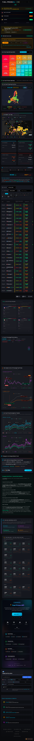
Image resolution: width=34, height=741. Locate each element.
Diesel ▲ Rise (24, 193)
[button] (12, 125)
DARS (10, 712)
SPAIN (21, 307)
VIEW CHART (28, 470)
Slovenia (9, 284)
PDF (24, 296)
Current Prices (28, 8)
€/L (15, 4)
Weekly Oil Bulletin (5, 510)
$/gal (18, 4)
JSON (30, 296)
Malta (9, 264)
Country (8, 201)
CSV (18, 296)
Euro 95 (29, 87)
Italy (9, 251)
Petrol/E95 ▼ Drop (18, 193)
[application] (17, 65)
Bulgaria (9, 211)
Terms (28, 689)
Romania (9, 277)
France (9, 234)
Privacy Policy (25, 689)
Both (8, 196)
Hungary (9, 244)
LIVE (12, 234)
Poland (9, 270)
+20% (15, 42)
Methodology (27, 729)
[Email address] (12, 677)
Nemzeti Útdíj (13, 712)
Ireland (9, 247)
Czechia (9, 221)
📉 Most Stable (4, 196)
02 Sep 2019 (7, 32)
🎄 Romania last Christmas (5, 171)
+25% (20, 42)
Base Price (5, 42)
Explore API (17, 614)
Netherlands (10, 267)
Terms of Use (9, 731)
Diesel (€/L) (27, 201)
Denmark (10, 224)
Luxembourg (10, 260)
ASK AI (30, 167)
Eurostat (7, 702)
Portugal (9, 274)
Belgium (9, 208)
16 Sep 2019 (14, 32)
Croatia (9, 214)
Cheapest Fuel (17, 729)
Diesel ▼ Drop (29, 193)
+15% (11, 42)
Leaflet (30, 134)
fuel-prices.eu (18, 736)
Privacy (17, 731)
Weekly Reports (7, 729)
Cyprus (9, 218)
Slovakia (9, 280)
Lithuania (10, 257)
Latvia (9, 254)
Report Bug (25, 731)
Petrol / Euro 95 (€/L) (19, 201)
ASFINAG (7, 712)
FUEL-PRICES (8, 2)
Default (7, 193)
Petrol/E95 (12, 196)
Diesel (25, 87)
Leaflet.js (7, 717)
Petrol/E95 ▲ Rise (11, 193)
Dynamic (25, 42)
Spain (9, 287)
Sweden (9, 290)
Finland (9, 231)
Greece (9, 241)
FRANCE (7, 307)
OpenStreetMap (12, 717)
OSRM (7, 722)
